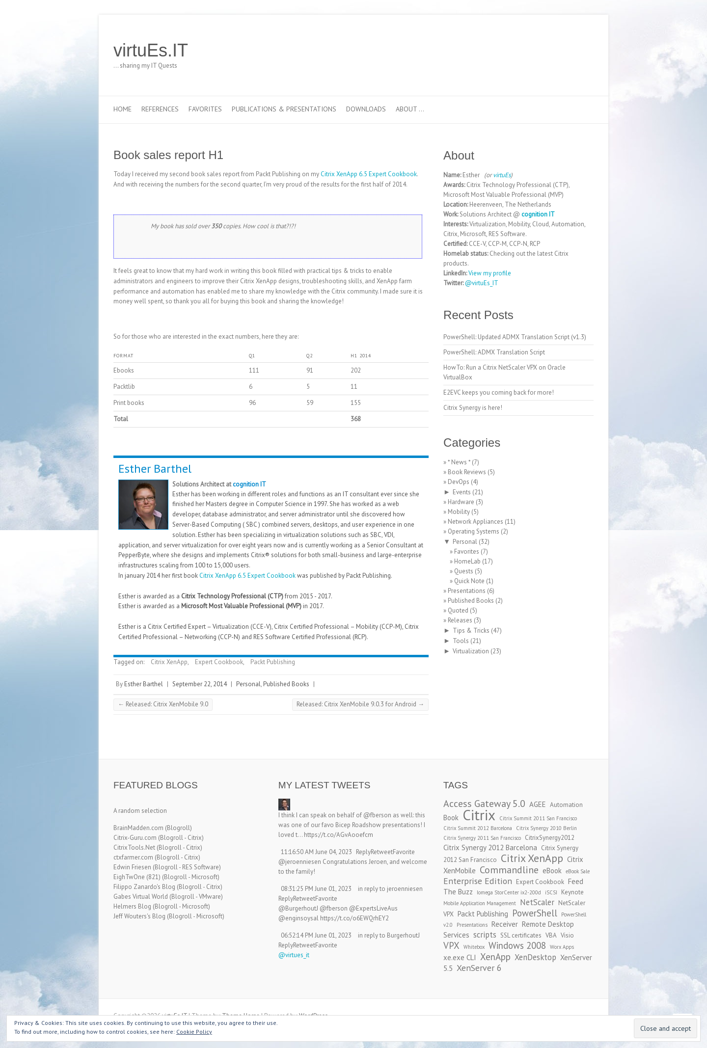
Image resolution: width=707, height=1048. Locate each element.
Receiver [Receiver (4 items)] (504, 924)
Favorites (205, 109)
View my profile (489, 273)
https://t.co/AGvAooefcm (338, 835)
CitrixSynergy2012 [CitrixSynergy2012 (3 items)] (549, 837)
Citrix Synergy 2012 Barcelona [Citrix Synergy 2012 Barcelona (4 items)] (490, 847)
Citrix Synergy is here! (472, 407)
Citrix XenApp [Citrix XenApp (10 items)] (532, 858)
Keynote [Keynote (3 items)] (572, 892)
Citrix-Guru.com (135, 837)
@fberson (377, 815)
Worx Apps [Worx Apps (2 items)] (562, 946)
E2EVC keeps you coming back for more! (498, 392)
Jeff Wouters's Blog (139, 916)
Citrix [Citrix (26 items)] (478, 815)
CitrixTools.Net (134, 847)
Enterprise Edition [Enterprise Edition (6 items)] (477, 881)
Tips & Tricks (471, 630)
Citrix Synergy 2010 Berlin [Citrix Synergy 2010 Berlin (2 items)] (546, 828)
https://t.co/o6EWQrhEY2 (354, 918)
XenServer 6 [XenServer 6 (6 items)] (479, 967)
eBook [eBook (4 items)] (552, 870)
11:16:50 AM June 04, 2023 (316, 852)
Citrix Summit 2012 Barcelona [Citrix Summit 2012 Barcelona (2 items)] (477, 828)
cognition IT (249, 484)
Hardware (461, 502)
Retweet (382, 852)
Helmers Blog (132, 906)
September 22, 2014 (199, 684)
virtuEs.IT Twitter (539, 50)
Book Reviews (467, 472)
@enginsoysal (298, 918)
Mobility (459, 512)
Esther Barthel (154, 468)
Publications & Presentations (284, 109)
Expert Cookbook (219, 662)
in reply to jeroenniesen (390, 889)
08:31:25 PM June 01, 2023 (316, 889)
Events (462, 492)
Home (122, 109)
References (160, 109)
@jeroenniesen (299, 862)
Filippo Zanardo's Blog (144, 887)
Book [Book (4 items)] (451, 817)
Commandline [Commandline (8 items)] (509, 869)
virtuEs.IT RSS (569, 50)
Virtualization (471, 651)
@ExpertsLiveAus (373, 908)
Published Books (286, 684)
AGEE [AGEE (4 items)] (537, 804)
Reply (363, 852)
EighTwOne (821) (137, 877)
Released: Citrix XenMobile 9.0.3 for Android (360, 704)
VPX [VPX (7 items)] (451, 945)
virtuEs (502, 175)
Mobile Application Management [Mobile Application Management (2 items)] (479, 903)
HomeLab (467, 561)
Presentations (467, 591)
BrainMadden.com (138, 828)
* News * (459, 462)
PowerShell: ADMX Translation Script (494, 352)
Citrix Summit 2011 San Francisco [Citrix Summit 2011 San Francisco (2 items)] (538, 818)
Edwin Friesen (132, 867)
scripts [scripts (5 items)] (484, 934)
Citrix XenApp (169, 662)
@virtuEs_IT (481, 283)
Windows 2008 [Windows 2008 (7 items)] (517, 945)
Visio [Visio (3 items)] (567, 935)
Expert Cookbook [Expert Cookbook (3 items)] (540, 882)
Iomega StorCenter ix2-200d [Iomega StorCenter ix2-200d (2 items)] (509, 892)
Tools (461, 641)
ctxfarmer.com (133, 857)
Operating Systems (473, 531)
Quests (463, 571)
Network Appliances (475, 521)
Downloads (366, 109)
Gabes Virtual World (140, 896)
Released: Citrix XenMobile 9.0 (163, 704)
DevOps (458, 482)
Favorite (404, 852)
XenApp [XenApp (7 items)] (495, 957)
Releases (460, 620)
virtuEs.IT (150, 50)
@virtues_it (293, 955)
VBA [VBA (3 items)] (551, 935)
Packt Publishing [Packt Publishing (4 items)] (483, 913)
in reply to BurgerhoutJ (389, 935)
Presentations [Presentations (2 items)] (472, 924)
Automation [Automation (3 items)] (566, 805)
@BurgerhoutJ (298, 908)
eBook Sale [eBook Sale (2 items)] (578, 871)
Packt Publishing (272, 662)
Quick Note (469, 581)
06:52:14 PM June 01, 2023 (316, 935)
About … (410, 109)
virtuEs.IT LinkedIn (554, 50)
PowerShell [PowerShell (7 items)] (534, 913)
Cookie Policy (194, 1031)
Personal (248, 684)
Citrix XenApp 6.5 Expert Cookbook (369, 174)
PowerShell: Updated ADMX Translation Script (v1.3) (514, 337)
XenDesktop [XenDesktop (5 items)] (535, 957)
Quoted (458, 610)
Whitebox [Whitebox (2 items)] (474, 946)
